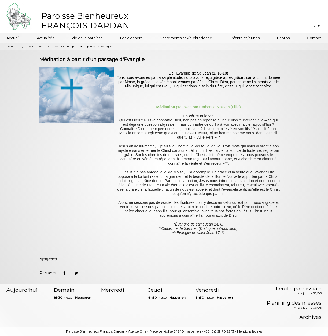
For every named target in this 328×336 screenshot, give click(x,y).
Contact (314, 38)
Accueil (12, 38)
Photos (283, 38)
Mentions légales (249, 331)
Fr (315, 26)
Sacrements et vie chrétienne (186, 38)
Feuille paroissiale (299, 291)
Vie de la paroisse (87, 38)
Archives (310, 317)
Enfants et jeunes (245, 38)
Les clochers (131, 38)
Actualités (45, 38)
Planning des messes (294, 305)
